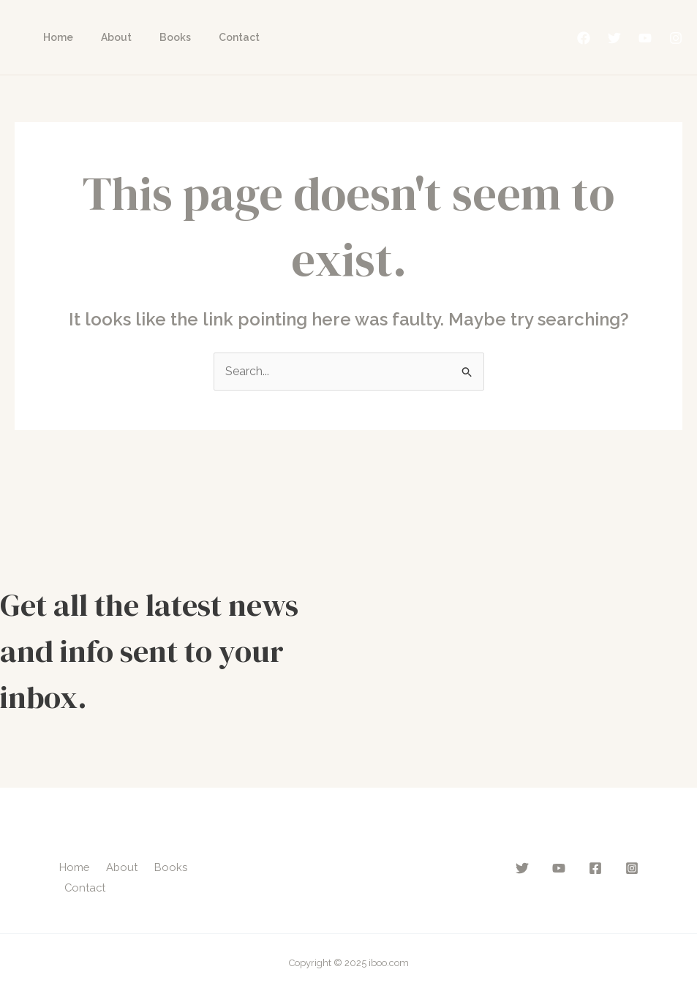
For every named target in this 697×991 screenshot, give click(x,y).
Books (157, 37)
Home (54, 37)
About (105, 37)
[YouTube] (645, 38)
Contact (213, 37)
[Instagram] (675, 38)
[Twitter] (614, 38)
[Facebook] (583, 38)
